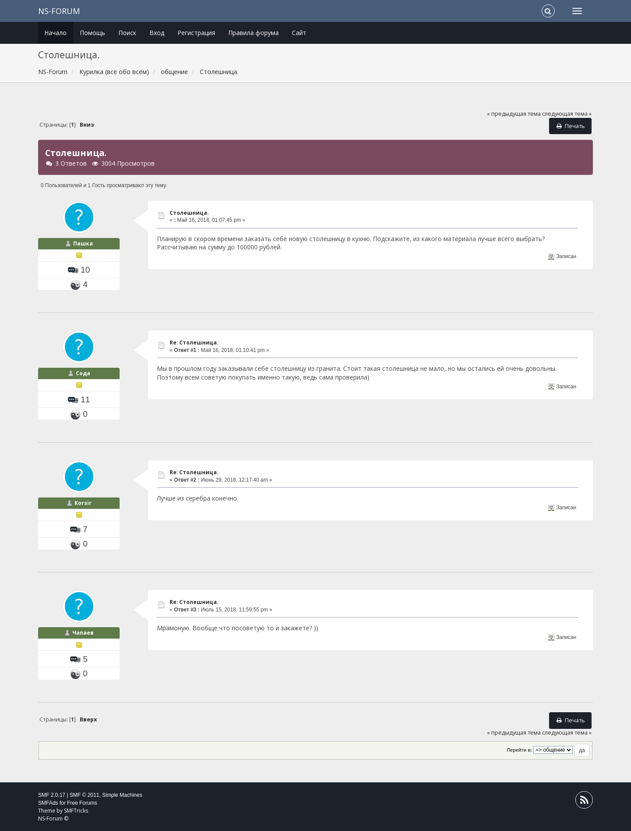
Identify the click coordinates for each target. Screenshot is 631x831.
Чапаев (83, 632)
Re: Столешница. (194, 342)
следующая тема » (567, 113)
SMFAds (48, 803)
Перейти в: (519, 750)
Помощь (92, 32)
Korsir (83, 503)
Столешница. (189, 213)
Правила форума (253, 32)
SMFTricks (76, 810)
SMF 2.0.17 (51, 795)
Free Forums (82, 803)
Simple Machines (122, 795)
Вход (156, 32)
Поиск (127, 32)
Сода (83, 373)
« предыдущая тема (514, 113)
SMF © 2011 (84, 795)
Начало (55, 32)
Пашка (83, 243)
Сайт (299, 32)
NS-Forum (59, 11)
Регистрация (196, 32)
